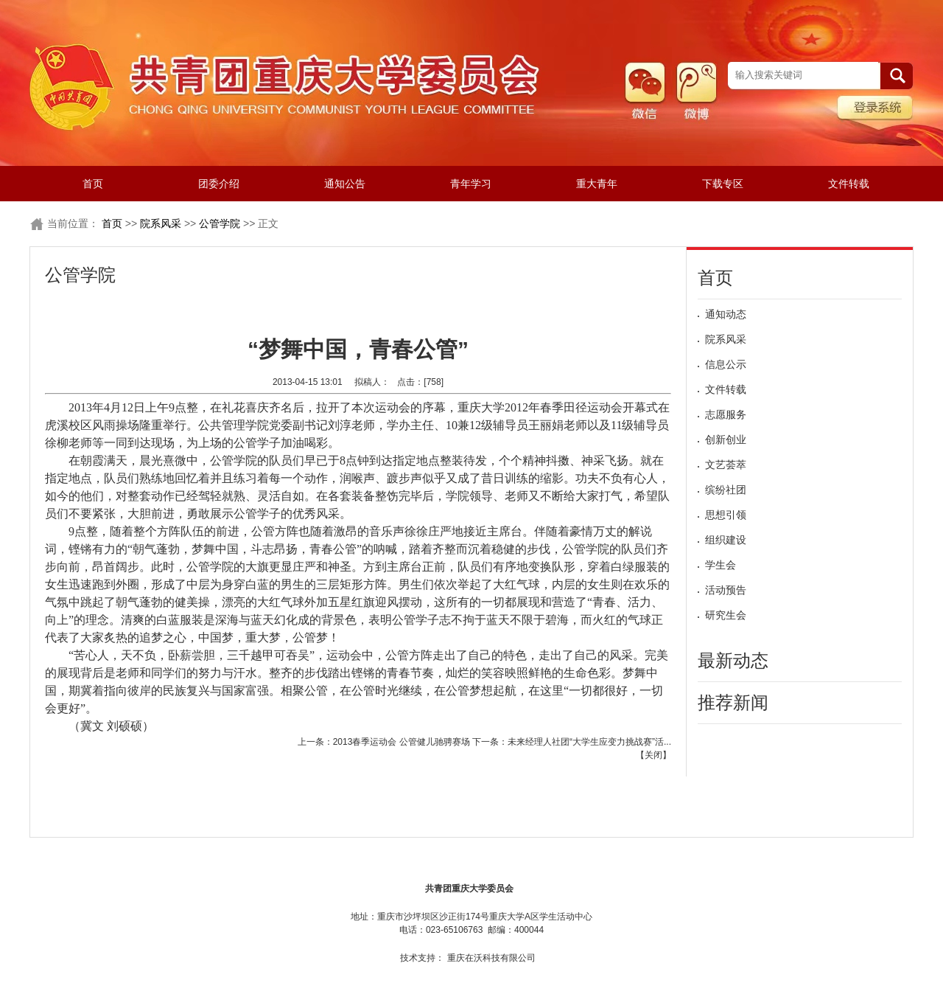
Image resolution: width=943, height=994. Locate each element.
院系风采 (160, 223)
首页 (93, 184)
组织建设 (725, 540)
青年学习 (470, 184)
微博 (693, 80)
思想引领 (725, 515)
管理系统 (875, 105)
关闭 (653, 755)
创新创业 (725, 439)
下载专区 (722, 184)
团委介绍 (218, 184)
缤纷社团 (725, 490)
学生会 (720, 565)
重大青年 (596, 184)
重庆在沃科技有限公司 (489, 958)
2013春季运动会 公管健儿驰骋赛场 (401, 742)
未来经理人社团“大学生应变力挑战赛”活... (589, 742)
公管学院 (219, 223)
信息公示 (725, 364)
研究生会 (725, 615)
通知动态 (725, 314)
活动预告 (725, 590)
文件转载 (848, 184)
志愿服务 (725, 414)
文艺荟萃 (725, 464)
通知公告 (344, 184)
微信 (643, 80)
